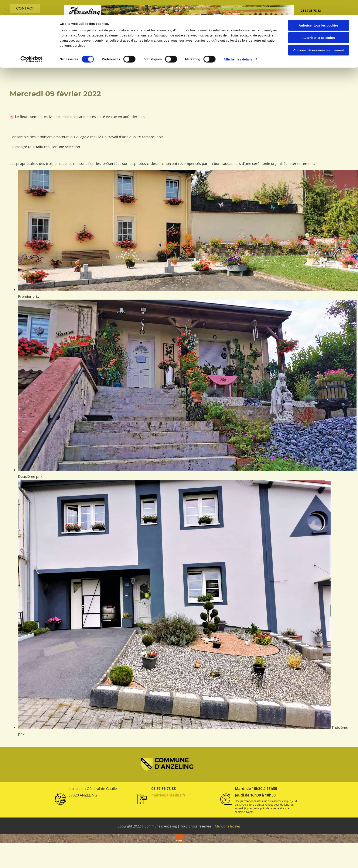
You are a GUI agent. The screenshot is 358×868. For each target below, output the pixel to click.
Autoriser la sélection (318, 23)
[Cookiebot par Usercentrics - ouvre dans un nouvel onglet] (31, 44)
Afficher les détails (238, 44)
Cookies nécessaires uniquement (318, 35)
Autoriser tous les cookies (319, 10)
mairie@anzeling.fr (168, 794)
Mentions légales (228, 826)
